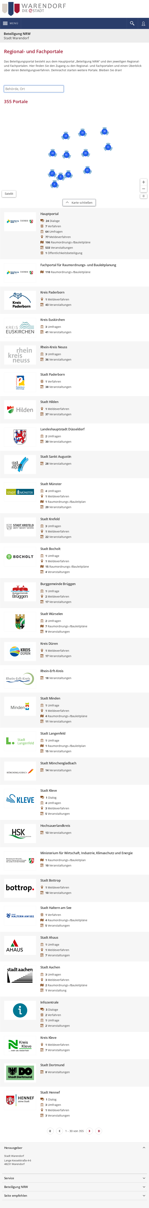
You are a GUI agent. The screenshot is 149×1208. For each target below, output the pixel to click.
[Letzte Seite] (98, 1131)
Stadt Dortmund (52, 1065)
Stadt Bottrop (50, 880)
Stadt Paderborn (52, 374)
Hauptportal (49, 214)
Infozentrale (49, 1002)
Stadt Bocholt (50, 549)
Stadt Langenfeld (52, 733)
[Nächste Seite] (89, 1131)
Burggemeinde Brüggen (58, 584)
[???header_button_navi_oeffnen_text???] (10, 23)
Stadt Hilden (49, 402)
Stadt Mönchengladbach (58, 763)
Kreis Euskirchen (52, 320)
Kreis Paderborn (52, 292)
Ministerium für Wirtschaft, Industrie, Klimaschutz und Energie (86, 853)
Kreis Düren (49, 644)
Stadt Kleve (48, 791)
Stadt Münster (51, 484)
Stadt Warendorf (14, 1156)
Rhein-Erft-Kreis (51, 671)
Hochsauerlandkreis (55, 826)
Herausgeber (13, 1148)
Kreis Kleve (48, 1038)
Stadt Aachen (50, 967)
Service (9, 1178)
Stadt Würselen (51, 614)
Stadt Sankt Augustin (55, 457)
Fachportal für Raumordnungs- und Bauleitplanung (78, 265)
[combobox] (34, 88)
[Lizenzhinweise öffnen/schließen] (143, 196)
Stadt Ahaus (49, 937)
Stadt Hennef (50, 1092)
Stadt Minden (50, 698)
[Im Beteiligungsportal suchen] (132, 23)
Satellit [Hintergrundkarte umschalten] (9, 193)
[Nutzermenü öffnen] (143, 23)
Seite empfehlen (15, 1195)
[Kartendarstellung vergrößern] (143, 182)
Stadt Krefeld (50, 519)
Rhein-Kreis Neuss (53, 347)
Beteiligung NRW (17, 34)
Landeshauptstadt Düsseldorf (62, 429)
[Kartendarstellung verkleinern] (143, 188)
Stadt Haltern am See (56, 908)
